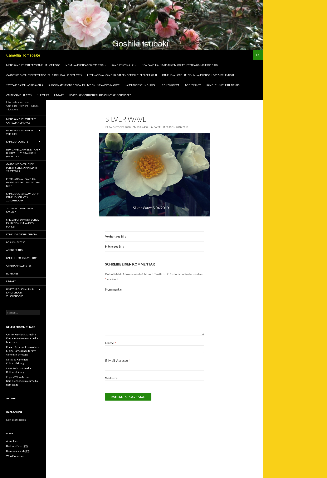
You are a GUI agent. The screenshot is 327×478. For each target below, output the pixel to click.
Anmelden (12, 441)
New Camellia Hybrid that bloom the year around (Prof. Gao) (180, 65)
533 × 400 (142, 127)
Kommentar (113, 289)
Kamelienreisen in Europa (140, 85)
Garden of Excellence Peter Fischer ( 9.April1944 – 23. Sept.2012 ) (44, 75)
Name (110, 343)
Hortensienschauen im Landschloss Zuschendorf (100, 95)
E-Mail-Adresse (117, 360)
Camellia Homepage (23, 55)
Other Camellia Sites (18, 95)
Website (111, 378)
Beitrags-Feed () (17, 446)
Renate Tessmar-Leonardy (21, 347)
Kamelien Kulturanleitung (223, 85)
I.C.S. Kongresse (170, 85)
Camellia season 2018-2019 (170, 127)
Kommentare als (17, 451)
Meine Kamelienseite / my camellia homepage (33, 65)
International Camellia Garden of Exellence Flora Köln (122, 75)
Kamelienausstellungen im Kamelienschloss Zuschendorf (198, 75)
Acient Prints (193, 85)
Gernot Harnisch (15, 334)
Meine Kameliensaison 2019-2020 (84, 65)
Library (59, 95)
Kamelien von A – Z (122, 65)
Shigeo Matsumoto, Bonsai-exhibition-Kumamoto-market (83, 85)
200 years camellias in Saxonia (24, 85)
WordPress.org (15, 456)
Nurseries (43, 95)
